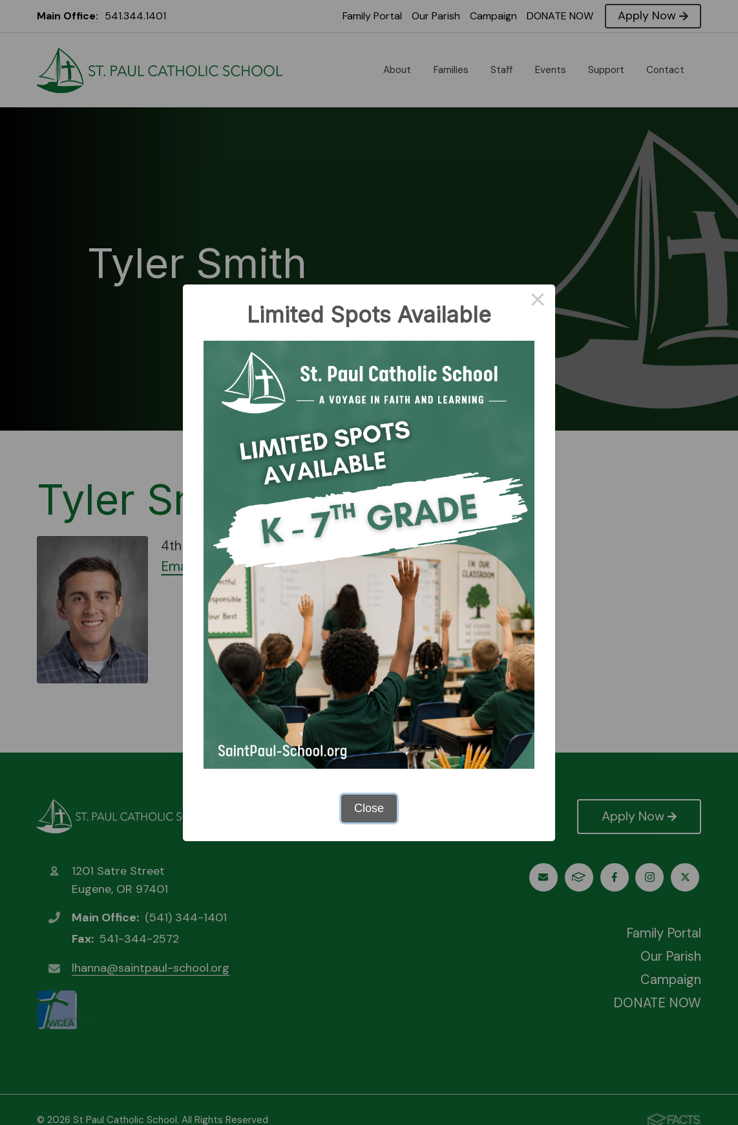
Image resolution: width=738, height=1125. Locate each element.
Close (369, 808)
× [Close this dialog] (537, 301)
